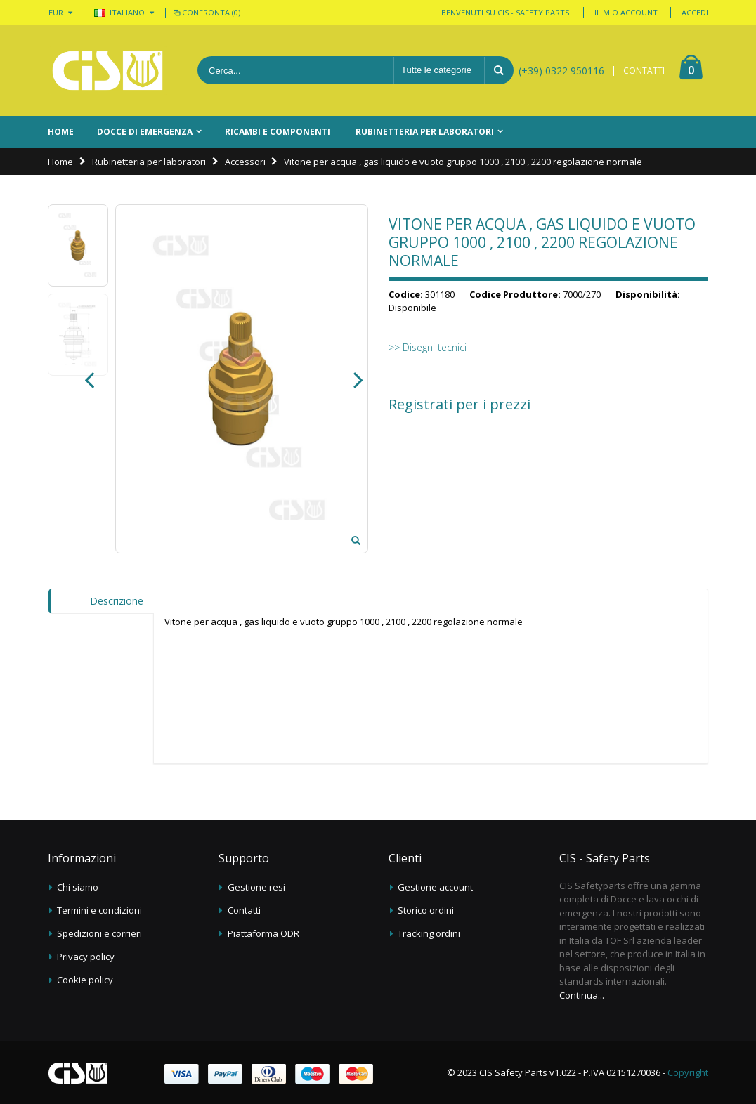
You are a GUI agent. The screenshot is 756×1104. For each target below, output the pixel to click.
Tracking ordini (429, 933)
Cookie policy (85, 979)
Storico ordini (426, 910)
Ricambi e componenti (277, 132)
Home (60, 161)
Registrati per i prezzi (459, 404)
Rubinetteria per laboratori (425, 132)
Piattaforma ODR (263, 933)
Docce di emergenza (145, 132)
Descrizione (116, 600)
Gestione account (435, 887)
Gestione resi (256, 887)
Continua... (581, 995)
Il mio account (626, 12)
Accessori (245, 161)
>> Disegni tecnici (428, 347)
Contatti (244, 910)
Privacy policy (86, 956)
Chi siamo (77, 887)
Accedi (695, 12)
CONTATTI (644, 71)
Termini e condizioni (99, 910)
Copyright (687, 1072)
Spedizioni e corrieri (99, 933)
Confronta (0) (205, 12)
